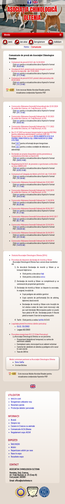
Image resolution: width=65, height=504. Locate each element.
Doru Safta (19, 362)
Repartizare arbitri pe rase (22, 450)
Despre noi (15, 423)
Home (26, 47)
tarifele (41, 320)
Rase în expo (16, 453)
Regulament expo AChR (21, 432)
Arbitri (13, 447)
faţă (42, 274)
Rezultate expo (17, 456)
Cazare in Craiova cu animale (23, 426)
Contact (14, 464)
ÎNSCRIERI (15, 444)
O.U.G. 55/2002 (23, 326)
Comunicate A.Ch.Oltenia (21, 429)
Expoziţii (12, 440)
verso (43, 277)
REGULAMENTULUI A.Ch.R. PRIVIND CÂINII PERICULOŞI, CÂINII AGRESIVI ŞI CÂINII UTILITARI (32, 138)
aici (18, 64)
